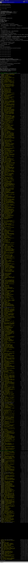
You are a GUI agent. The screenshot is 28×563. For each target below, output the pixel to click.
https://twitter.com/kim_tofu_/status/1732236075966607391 (8, 69)
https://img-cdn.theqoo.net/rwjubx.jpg (5, 54)
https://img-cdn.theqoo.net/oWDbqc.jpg (5, 49)
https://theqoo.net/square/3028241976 (9, 23)
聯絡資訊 (25, 0)
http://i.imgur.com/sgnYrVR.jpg (7, 307)
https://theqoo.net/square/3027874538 (5, 65)
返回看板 (1, 562)
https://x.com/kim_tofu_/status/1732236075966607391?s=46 (8, 68)
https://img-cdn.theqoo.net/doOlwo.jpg (5, 52)
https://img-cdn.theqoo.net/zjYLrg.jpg (5, 5)
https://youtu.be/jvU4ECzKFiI (8, 522)
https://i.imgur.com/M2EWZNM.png (9, 402)
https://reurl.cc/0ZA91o (7, 472)
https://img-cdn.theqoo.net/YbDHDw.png (5, 56)
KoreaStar (7, 0)
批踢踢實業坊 (2, 0)
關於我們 (27, 0)
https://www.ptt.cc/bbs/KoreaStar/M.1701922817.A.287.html (12, 73)
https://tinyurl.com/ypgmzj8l (8, 539)
